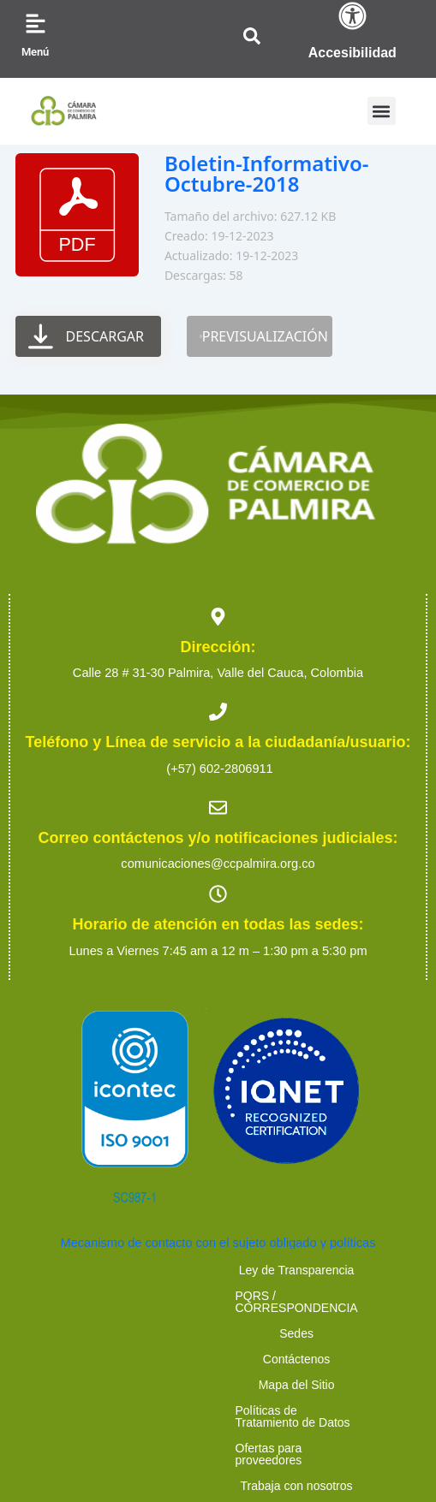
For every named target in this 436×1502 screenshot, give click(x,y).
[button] (381, 111)
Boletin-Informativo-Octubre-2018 (266, 173)
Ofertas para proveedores (325, 1321)
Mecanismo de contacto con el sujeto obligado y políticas (218, 1243)
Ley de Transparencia (83, 1270)
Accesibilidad (352, 52)
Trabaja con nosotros (142, 1347)
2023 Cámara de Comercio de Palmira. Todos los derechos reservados (217, 1391)
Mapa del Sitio (268, 1296)
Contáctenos (163, 1296)
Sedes (393, 1270)
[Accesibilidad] (352, 16)
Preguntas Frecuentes (291, 1347)
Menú (35, 51)
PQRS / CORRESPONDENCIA (259, 1270)
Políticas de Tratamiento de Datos (133, 1321)
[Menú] (35, 23)
